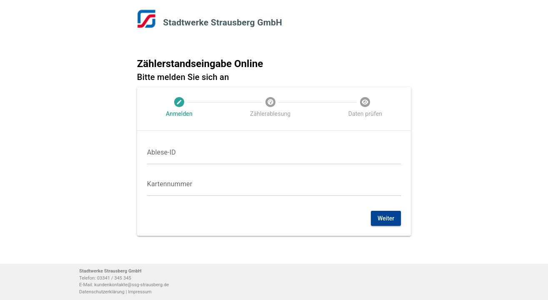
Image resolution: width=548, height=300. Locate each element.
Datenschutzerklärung (102, 292)
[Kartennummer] (274, 184)
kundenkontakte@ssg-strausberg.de (131, 285)
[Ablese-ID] (274, 152)
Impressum (139, 292)
